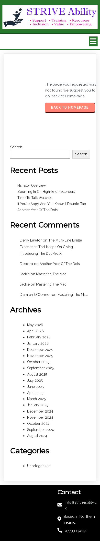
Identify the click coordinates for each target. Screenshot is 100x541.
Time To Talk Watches (34, 198)
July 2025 (35, 380)
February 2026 (39, 337)
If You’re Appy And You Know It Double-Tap (51, 204)
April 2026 (35, 331)
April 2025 (35, 393)
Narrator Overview (31, 185)
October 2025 (38, 362)
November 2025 (40, 356)
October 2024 (38, 424)
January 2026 (38, 343)
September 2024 (40, 430)
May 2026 (35, 325)
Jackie (25, 274)
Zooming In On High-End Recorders (46, 192)
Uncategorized (39, 466)
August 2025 (37, 374)
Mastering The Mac (51, 274)
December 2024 (40, 411)
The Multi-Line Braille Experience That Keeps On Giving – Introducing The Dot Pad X (51, 246)
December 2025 (40, 350)
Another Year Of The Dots (37, 210)
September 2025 (40, 368)
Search (16, 147)
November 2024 (40, 417)
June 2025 (35, 387)
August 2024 (37, 436)
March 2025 (36, 399)
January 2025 (37, 405)
